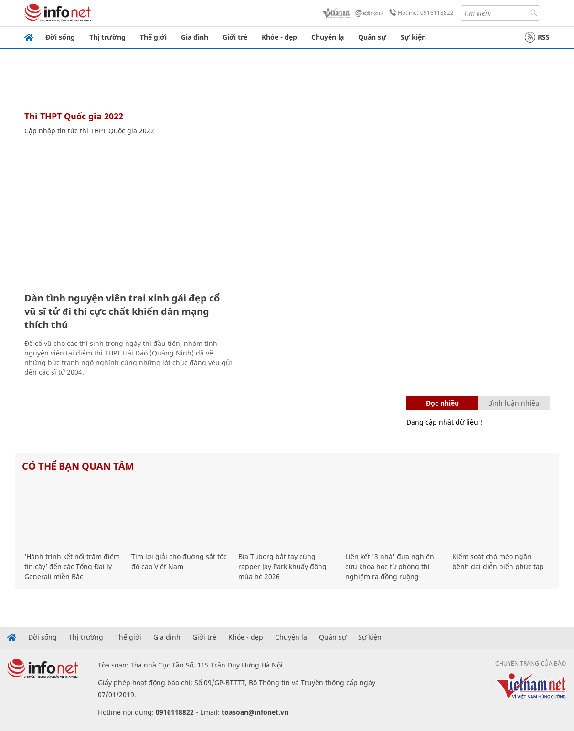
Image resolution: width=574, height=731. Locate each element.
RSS (537, 37)
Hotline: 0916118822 (420, 13)
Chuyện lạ (327, 37)
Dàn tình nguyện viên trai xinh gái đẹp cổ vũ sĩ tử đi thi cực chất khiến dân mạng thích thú (122, 311)
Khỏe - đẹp (279, 37)
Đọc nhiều (442, 403)
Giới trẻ (235, 37)
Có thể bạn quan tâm (78, 466)
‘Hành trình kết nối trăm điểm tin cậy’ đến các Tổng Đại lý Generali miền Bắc (72, 566)
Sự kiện (413, 37)
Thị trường (107, 37)
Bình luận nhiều (514, 403)
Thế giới (153, 37)
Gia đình (194, 37)
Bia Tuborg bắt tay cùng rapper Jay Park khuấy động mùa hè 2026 (282, 566)
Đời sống (60, 37)
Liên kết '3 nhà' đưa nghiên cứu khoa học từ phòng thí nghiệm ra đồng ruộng (389, 566)
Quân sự (372, 37)
